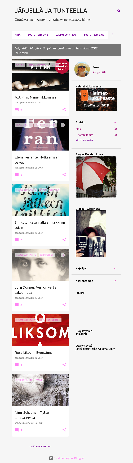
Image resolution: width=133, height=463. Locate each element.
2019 (78, 128)
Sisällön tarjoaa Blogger (66, 458)
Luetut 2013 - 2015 (66, 35)
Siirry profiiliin (100, 72)
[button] (64, 109)
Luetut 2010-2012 (38, 35)
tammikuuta (85, 135)
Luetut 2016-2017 (94, 35)
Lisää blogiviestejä (40, 446)
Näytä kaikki (21, 53)
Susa (96, 67)
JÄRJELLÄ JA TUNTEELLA (51, 10)
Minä (17, 35)
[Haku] (119, 11)
